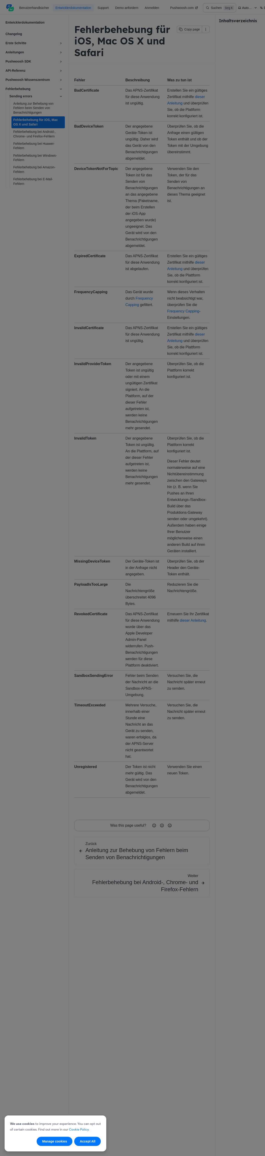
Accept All (87, 1141)
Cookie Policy (79, 1129)
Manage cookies (54, 1141)
